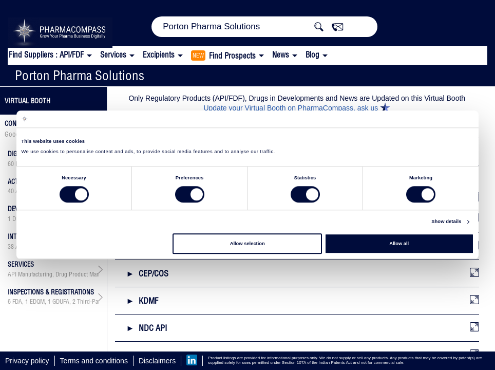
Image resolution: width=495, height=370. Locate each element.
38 (11, 246)
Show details (446, 222)
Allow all (399, 243)
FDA (17, 301)
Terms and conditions (94, 361)
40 (11, 191)
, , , (53, 301)
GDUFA (60, 301)
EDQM (37, 301)
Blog (312, 55)
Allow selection (247, 243)
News (280, 55)
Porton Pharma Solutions (79, 75)
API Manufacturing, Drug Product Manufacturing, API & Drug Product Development (53, 274)
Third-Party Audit (98, 301)
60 (11, 164)
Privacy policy (27, 361)
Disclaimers (157, 361)
